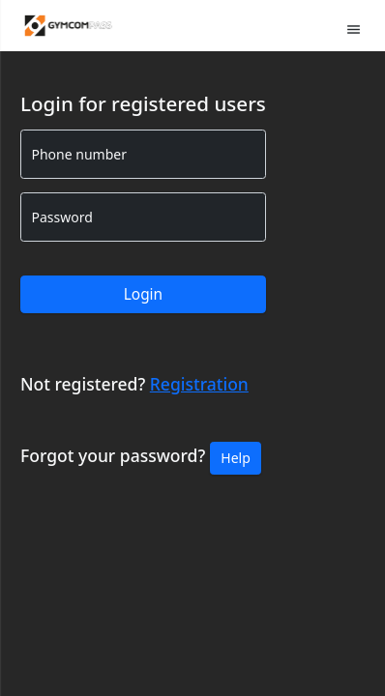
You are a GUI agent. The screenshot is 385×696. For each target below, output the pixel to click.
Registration (199, 383)
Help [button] (236, 458)
